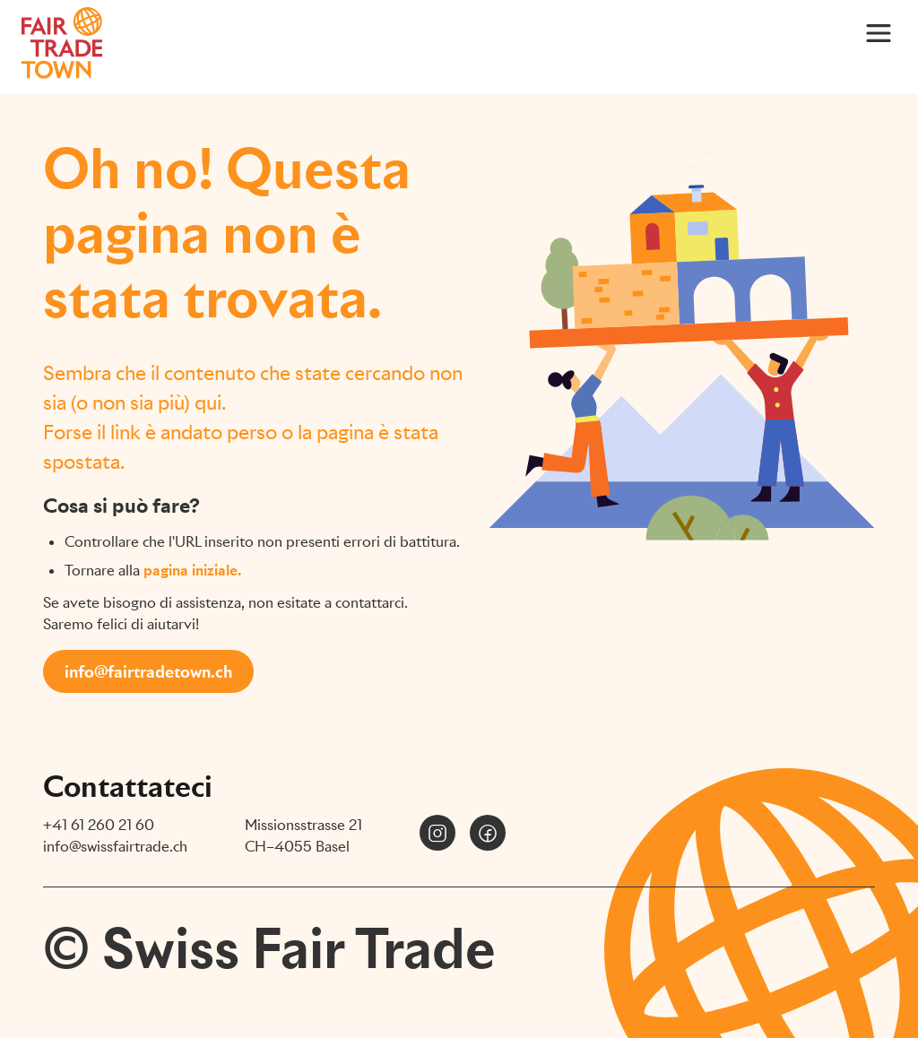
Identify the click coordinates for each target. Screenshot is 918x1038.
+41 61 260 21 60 (98, 825)
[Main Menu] (878, 32)
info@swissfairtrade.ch (115, 846)
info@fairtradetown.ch (148, 672)
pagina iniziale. (192, 570)
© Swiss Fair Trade (269, 948)
